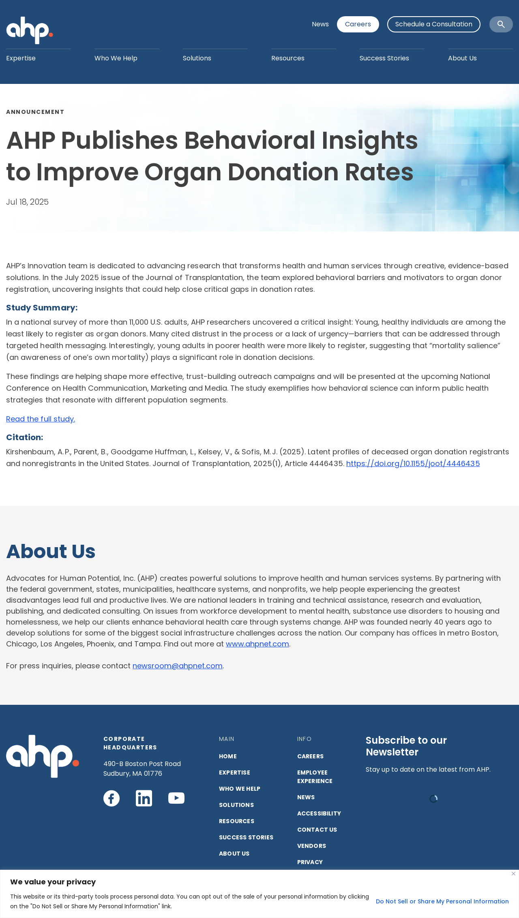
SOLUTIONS (236, 805)
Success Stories (384, 58)
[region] (259, 894)
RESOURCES (236, 821)
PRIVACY (310, 862)
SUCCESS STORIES (246, 837)
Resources (288, 58)
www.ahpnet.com (257, 644)
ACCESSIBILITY (319, 813)
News (320, 24)
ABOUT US (234, 854)
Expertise (21, 58)
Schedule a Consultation (433, 24)
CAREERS (310, 756)
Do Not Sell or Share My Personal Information (442, 901)
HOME (228, 756)
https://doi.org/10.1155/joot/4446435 (413, 463)
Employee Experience (315, 776)
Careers (358, 24)
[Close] (513, 873)
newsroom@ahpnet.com (178, 666)
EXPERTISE (234, 772)
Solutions (197, 58)
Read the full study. (40, 419)
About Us (462, 58)
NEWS (306, 797)
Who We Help (115, 58)
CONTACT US (317, 830)
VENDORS (311, 846)
